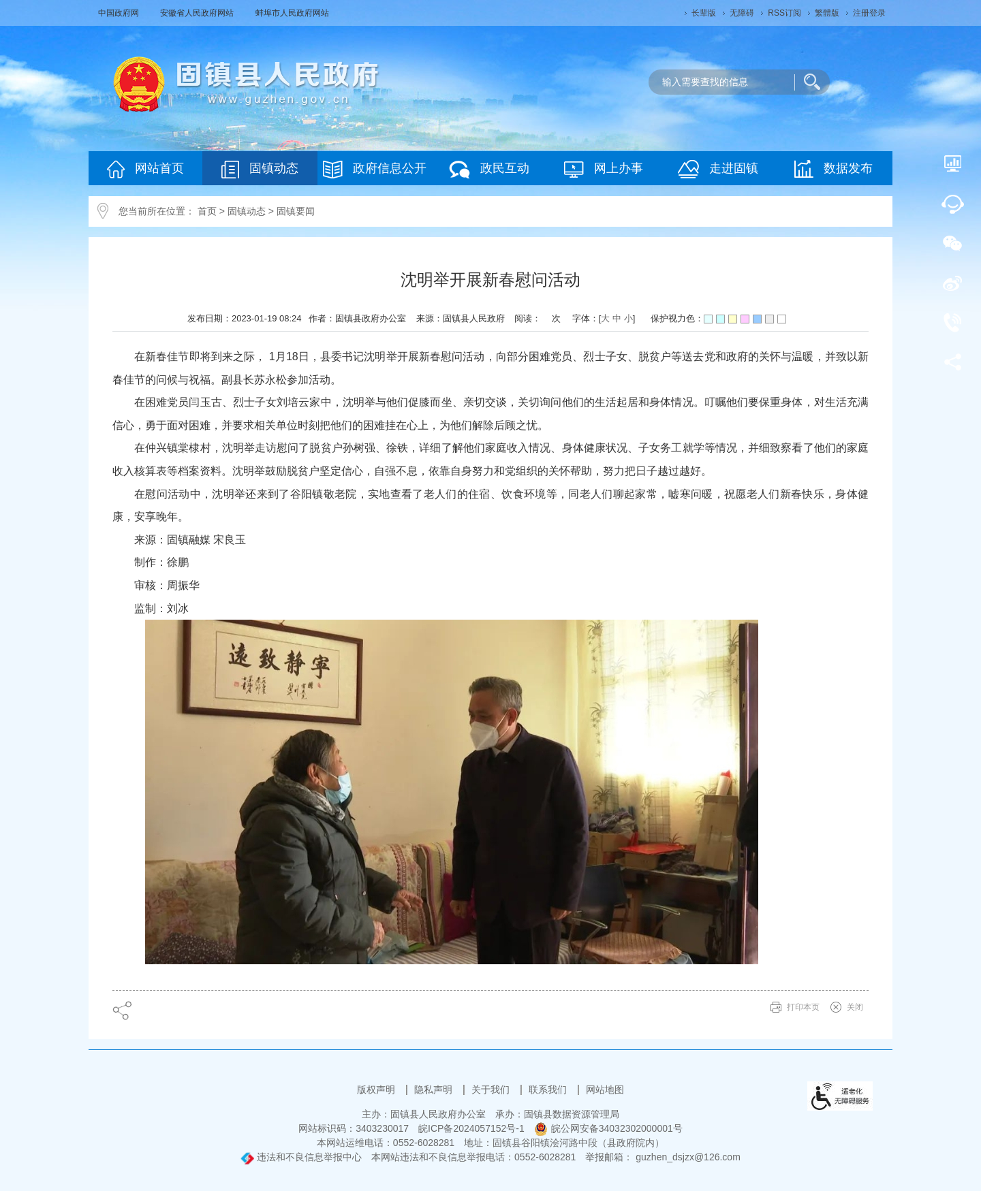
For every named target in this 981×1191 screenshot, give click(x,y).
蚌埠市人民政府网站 (292, 13)
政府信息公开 (374, 169)
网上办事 (603, 169)
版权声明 (377, 1089)
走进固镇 (718, 169)
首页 (207, 211)
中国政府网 (119, 13)
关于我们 (491, 1089)
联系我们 (549, 1089)
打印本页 (803, 1007)
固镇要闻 (296, 211)
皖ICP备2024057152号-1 (471, 1128)
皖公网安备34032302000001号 (608, 1128)
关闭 (855, 1007)
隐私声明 (434, 1089)
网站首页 (145, 169)
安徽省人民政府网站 (198, 13)
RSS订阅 (784, 13)
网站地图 (605, 1089)
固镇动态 (259, 169)
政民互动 (489, 169)
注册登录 (869, 13)
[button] (703, 13)
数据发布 (833, 169)
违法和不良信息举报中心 (301, 1157)
